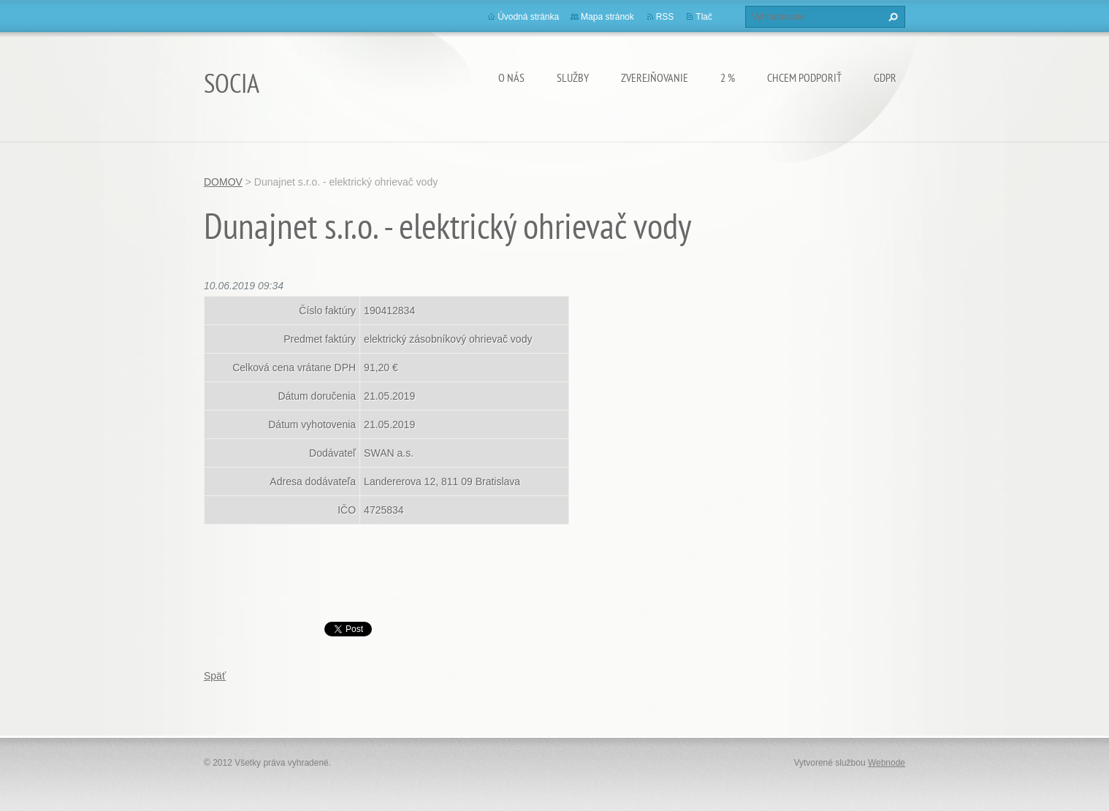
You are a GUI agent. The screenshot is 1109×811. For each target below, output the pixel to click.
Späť (215, 676)
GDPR (885, 77)
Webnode (886, 763)
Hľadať (891, 17)
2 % (727, 77)
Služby (573, 77)
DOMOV (223, 182)
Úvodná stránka (528, 17)
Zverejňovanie (654, 77)
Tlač (703, 17)
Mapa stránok (607, 17)
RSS (665, 17)
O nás (511, 77)
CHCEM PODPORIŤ (804, 77)
